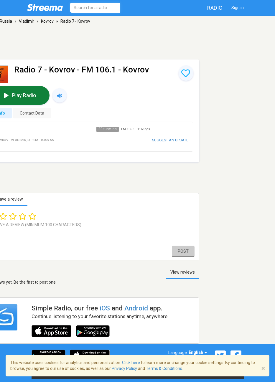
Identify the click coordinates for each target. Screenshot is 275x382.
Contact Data (32, 113)
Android (136, 308)
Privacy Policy (124, 368)
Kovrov (47, 21)
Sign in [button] (237, 7)
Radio (215, 8)
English (198, 352)
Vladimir (26, 21)
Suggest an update (170, 140)
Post (183, 251)
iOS (105, 308)
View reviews (182, 272)
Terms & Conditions (164, 368)
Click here (131, 362)
